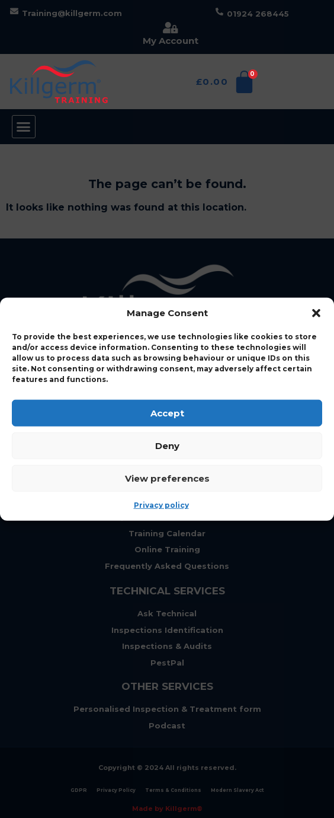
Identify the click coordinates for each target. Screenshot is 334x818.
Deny (167, 445)
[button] (316, 313)
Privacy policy (161, 505)
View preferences (167, 477)
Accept (167, 412)
